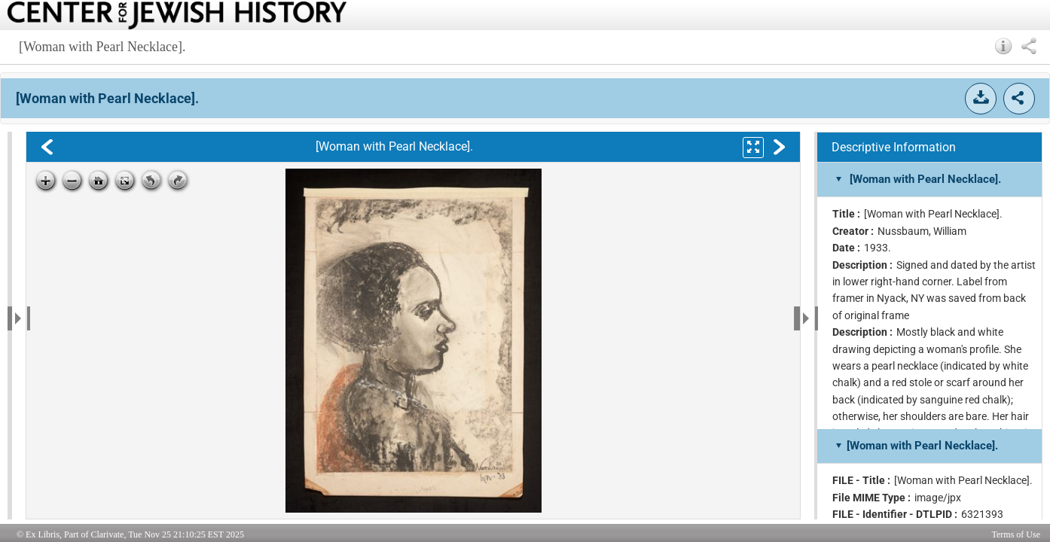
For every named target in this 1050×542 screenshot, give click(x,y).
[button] (1003, 46)
